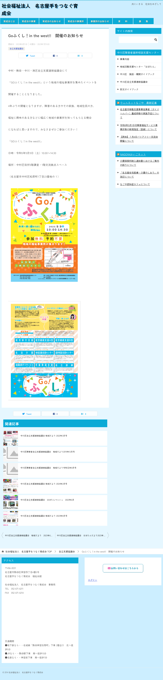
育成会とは (9, 21)
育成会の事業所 (76, 21)
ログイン (92, 580)
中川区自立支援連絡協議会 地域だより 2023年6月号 (30, 535)
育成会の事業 (29, 21)
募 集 (143, 21)
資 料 (123, 21)
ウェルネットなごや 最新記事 (138, 103)
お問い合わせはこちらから (123, 568)
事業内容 (124, 59)
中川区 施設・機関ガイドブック (137, 74)
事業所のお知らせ (100, 21)
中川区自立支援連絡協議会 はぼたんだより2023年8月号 (83, 535)
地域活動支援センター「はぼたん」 (138, 66)
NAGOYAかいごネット (133, 154)
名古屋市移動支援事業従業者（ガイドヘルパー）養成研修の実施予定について (139, 113)
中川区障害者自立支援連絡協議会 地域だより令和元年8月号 (48, 467)
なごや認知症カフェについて (135, 184)
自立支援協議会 (16, 48)
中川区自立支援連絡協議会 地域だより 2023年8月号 (43, 515)
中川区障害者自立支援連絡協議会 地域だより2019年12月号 (47, 451)
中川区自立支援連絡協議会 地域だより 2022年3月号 (43, 435)
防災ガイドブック (129, 89)
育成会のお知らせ (51, 21)
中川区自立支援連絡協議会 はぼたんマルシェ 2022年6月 (47, 499)
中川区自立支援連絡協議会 (134, 81)
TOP (28, 551)
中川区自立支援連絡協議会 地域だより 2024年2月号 (43, 483)
